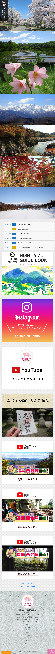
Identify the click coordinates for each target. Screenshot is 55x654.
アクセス (27, 643)
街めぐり (27, 629)
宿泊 (27, 640)
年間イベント (27, 637)
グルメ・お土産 (27, 635)
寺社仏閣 (27, 627)
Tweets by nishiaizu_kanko (27, 586)
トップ (27, 624)
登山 (27, 632)
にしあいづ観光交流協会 (27, 583)
